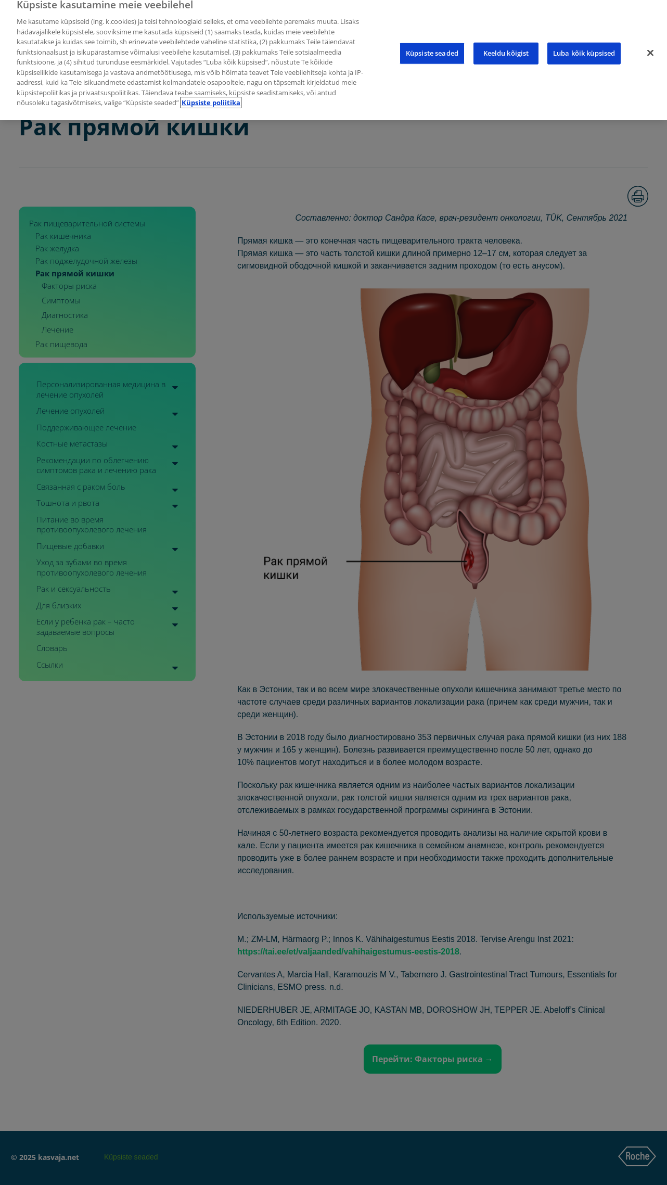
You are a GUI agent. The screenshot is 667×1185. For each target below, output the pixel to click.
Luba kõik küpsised (584, 44)
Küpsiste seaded (432, 44)
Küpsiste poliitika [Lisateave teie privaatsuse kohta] (211, 94)
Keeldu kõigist (506, 44)
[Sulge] (650, 44)
